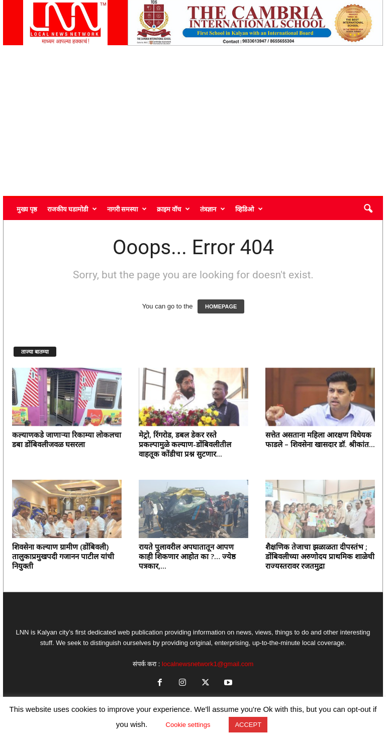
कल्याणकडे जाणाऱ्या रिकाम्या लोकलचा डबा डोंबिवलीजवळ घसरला (66, 439)
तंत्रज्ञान (212, 209)
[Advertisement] (193, 120)
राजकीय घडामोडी (72, 209)
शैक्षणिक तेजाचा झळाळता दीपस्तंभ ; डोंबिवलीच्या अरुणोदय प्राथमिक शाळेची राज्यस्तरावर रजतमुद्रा (319, 556)
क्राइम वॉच (173, 209)
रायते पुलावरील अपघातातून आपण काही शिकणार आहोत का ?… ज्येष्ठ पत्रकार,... (187, 556)
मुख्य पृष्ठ (27, 209)
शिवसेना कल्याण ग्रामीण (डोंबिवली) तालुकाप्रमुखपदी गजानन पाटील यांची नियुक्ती (63, 556)
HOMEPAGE (221, 306)
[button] (368, 209)
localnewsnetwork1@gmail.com (207, 664)
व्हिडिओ (249, 209)
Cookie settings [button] (188, 724)
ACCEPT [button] (248, 724)
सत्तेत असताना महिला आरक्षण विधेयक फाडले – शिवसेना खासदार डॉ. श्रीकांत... (320, 439)
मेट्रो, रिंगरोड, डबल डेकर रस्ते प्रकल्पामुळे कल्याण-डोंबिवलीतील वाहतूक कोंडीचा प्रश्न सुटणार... (185, 444)
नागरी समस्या (127, 209)
